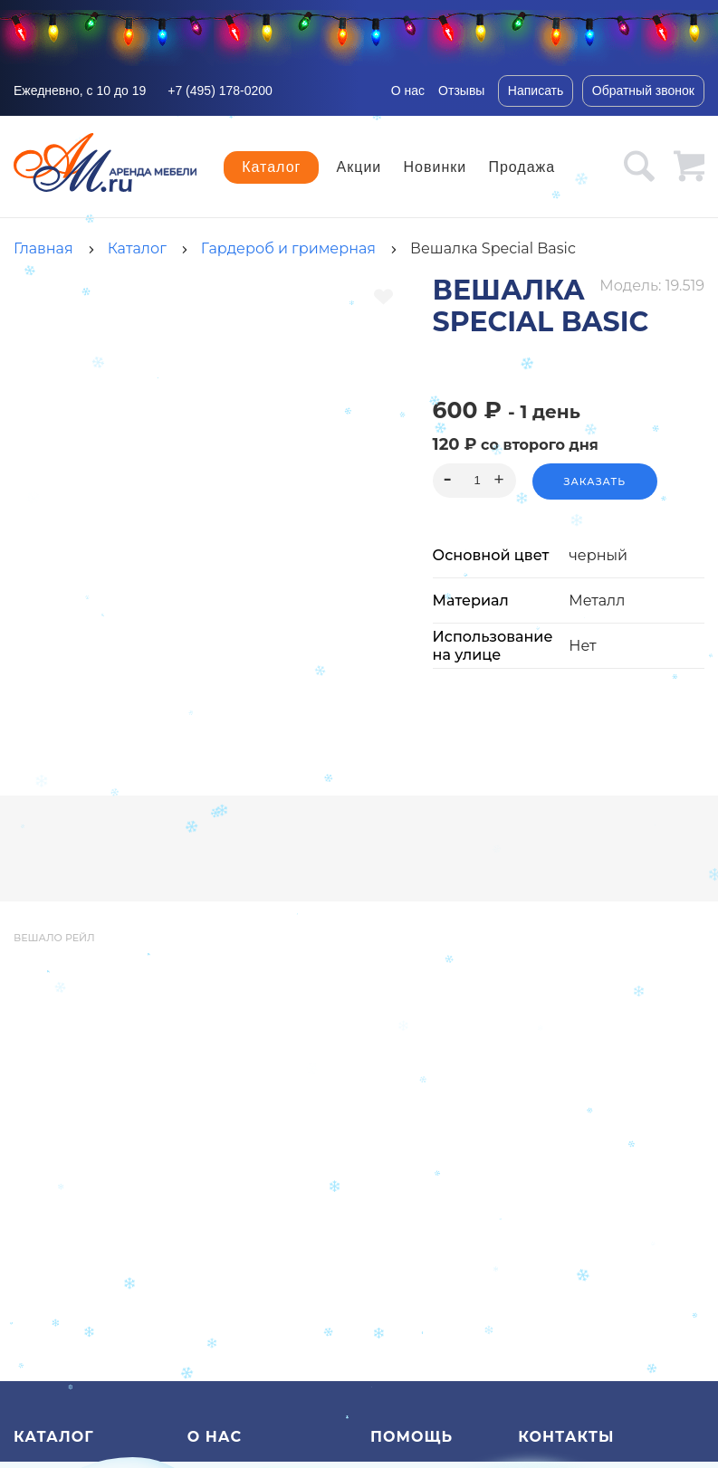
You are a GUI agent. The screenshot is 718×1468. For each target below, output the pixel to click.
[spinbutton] (474, 480)
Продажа (521, 167)
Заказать (595, 481)
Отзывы (461, 90)
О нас (408, 90)
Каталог (271, 167)
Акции (359, 167)
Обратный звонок (643, 90)
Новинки (435, 167)
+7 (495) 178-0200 (220, 90)
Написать (535, 90)
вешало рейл (54, 937)
